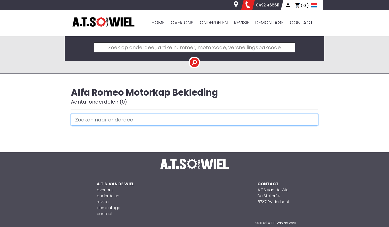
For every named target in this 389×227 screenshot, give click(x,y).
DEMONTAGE (269, 22)
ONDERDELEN (214, 22)
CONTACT (301, 22)
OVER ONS (182, 22)
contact (105, 214)
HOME (158, 22)
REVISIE (241, 22)
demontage (108, 208)
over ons (105, 190)
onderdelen (108, 196)
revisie (103, 202)
